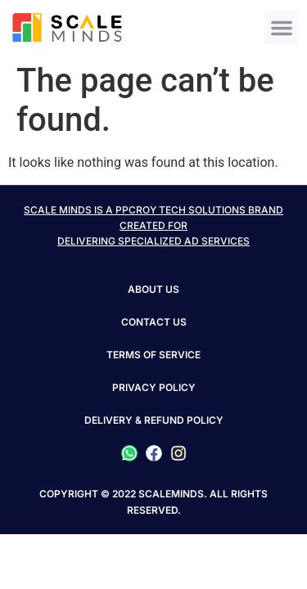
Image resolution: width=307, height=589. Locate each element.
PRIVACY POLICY (154, 387)
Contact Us (154, 322)
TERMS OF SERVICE (153, 354)
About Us (153, 289)
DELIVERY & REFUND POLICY (153, 420)
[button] (281, 28)
